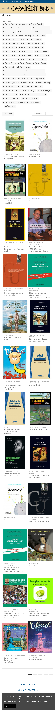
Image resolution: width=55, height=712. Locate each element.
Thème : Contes (23, 43)
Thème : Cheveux (34, 40)
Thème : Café (8, 36)
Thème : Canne (39, 36)
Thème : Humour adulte (12, 75)
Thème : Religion (44, 90)
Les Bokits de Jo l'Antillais (12, 202)
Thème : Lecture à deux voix (34, 75)
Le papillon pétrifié (38, 429)
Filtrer (8, 114)
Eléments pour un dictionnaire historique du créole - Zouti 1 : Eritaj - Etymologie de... (39, 297)
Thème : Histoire (23, 67)
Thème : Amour (9, 28)
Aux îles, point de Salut (12, 338)
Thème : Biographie (25, 32)
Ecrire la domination (39, 521)
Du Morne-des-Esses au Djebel (14, 157)
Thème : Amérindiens (41, 28)
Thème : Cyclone (10, 47)
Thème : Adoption (36, 24)
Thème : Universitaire (29, 98)
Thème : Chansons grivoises (14, 40)
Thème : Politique (10, 90)
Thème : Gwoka (24, 63)
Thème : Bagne (9, 32)
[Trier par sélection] (39, 114)
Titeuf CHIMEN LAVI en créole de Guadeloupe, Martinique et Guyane (14, 388)
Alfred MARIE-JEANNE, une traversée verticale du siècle (38, 250)
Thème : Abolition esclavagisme (15, 24)
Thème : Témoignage (11, 98)
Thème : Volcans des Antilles (14, 102)
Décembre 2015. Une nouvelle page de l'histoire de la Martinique (14, 616)
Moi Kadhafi (35, 385)
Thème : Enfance (10, 51)
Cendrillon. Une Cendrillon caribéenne (11, 660)
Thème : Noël (23, 86)
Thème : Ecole (24, 47)
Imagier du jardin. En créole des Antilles (39, 614)
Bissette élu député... (39, 566)
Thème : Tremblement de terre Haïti (33, 94)
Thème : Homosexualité (35, 71)
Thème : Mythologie (11, 83)
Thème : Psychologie (27, 90)
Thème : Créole (38, 43)
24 (49, 114)
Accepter (9, 706)
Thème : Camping (23, 36)
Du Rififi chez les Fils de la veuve (39, 476)
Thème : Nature (9, 86)
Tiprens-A (9, 520)
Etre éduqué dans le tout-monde (13, 294)
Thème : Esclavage (42, 55)
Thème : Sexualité (10, 94)
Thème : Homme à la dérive (13, 71)
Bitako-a (33, 201)
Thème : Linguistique (35, 79)
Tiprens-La (34, 156)
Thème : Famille (9, 59)
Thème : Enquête (10, 55)
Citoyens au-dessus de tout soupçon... (39, 340)
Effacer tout (10, 106)
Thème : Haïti (8, 67)
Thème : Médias (27, 83)
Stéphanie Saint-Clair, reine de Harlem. (12, 431)
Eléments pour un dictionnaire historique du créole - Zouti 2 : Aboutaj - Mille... (14, 571)
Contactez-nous (17, 1)
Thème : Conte (9, 43)
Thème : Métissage (43, 83)
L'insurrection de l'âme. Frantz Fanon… (14, 475)
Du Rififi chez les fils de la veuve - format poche (14, 249)
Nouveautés (29, 1)
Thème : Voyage (33, 102)
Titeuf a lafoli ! (36, 659)
